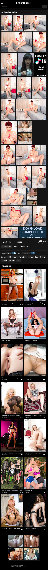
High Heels (12, 260)
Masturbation (23, 257)
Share (15, 246)
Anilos (9, 253)
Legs (36, 257)
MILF (9, 257)
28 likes (8, 241)
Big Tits (19, 260)
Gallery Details (6, 246)
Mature (15, 257)
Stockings (42, 257)
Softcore (31, 257)
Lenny (42, 243)
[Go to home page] (27, 2)
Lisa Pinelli (27, 253)
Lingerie (4, 260)
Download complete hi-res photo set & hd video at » (32, 237)
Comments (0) (24, 246)
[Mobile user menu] (2, 2)
